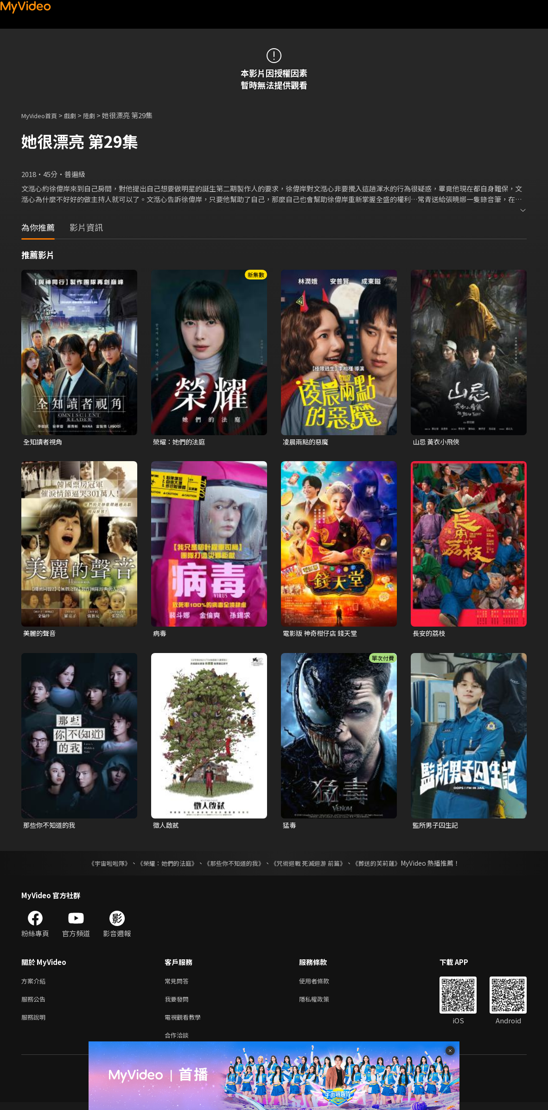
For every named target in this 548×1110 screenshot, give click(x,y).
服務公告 (35, 1003)
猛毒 (290, 826)
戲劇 (77, 115)
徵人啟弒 (167, 826)
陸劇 (98, 115)
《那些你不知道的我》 (233, 865)
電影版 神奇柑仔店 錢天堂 (322, 634)
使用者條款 (322, 984)
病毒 (160, 634)
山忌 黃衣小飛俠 (438, 442)
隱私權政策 (322, 1003)
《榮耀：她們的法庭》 (161, 865)
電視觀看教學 (185, 1023)
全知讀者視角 (44, 442)
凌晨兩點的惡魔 (307, 442)
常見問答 (178, 984)
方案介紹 (35, 984)
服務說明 (35, 1023)
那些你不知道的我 (51, 826)
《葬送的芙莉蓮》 (385, 865)
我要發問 (178, 1003)
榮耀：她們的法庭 (181, 442)
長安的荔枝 (430, 634)
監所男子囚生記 (437, 826)
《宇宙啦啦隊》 (100, 865)
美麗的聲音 (40, 634)
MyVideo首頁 (42, 115)
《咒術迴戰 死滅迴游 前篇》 (312, 865)
